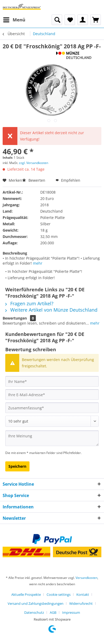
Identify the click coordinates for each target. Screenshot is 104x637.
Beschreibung (15, 253)
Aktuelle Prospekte (26, 594)
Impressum (71, 612)
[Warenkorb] (95, 20)
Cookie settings (59, 594)
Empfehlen (68, 180)
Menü (14, 19)
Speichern (17, 466)
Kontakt (82, 594)
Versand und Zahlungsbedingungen (35, 603)
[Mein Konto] (82, 20)
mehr (37, 263)
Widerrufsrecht (81, 603)
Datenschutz (34, 612)
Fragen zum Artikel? (29, 303)
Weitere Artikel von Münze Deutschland (51, 310)
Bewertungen (15, 318)
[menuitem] (14, 20)
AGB (53, 612)
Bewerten (34, 180)
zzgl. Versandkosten (33, 163)
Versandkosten (86, 577)
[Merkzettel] (70, 20)
